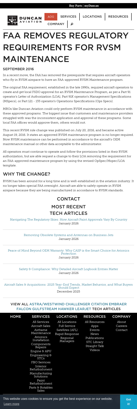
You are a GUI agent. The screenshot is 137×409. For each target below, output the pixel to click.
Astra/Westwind (47, 304)
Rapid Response (67, 334)
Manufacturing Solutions (41, 375)
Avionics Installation (41, 339)
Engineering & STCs (41, 357)
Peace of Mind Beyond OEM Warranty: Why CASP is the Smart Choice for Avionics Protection (68, 252)
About (121, 321)
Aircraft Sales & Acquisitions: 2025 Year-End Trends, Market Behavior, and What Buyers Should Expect (68, 286)
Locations (67, 316)
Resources (95, 316)
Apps (94, 326)
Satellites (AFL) (67, 330)
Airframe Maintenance (41, 331)
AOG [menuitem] (51, 16)
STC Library (94, 342)
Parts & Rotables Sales (41, 389)
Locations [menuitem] (92, 16)
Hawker (66, 309)
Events (95, 330)
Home (15, 316)
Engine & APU (40, 351)
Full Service (67, 326)
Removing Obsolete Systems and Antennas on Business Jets (68, 235)
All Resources (95, 321)
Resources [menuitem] (118, 16)
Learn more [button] (11, 404)
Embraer (118, 304)
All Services (41, 321)
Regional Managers (67, 339)
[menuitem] (72, 24)
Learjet (83, 309)
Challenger (78, 304)
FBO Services (41, 362)
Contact (121, 330)
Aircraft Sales (40, 326)
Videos (95, 350)
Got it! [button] (128, 402)
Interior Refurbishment (41, 368)
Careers (121, 326)
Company (121, 316)
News (94, 334)
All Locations (66, 321)
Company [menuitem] (56, 24)
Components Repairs (41, 346)
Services (41, 316)
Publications (94, 338)
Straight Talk (95, 346)
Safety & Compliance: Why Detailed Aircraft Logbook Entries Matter (68, 269)
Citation (99, 304)
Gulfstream (44, 309)
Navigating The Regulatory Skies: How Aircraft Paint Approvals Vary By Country (68, 219)
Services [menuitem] (68, 16)
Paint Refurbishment (41, 382)
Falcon (23, 309)
